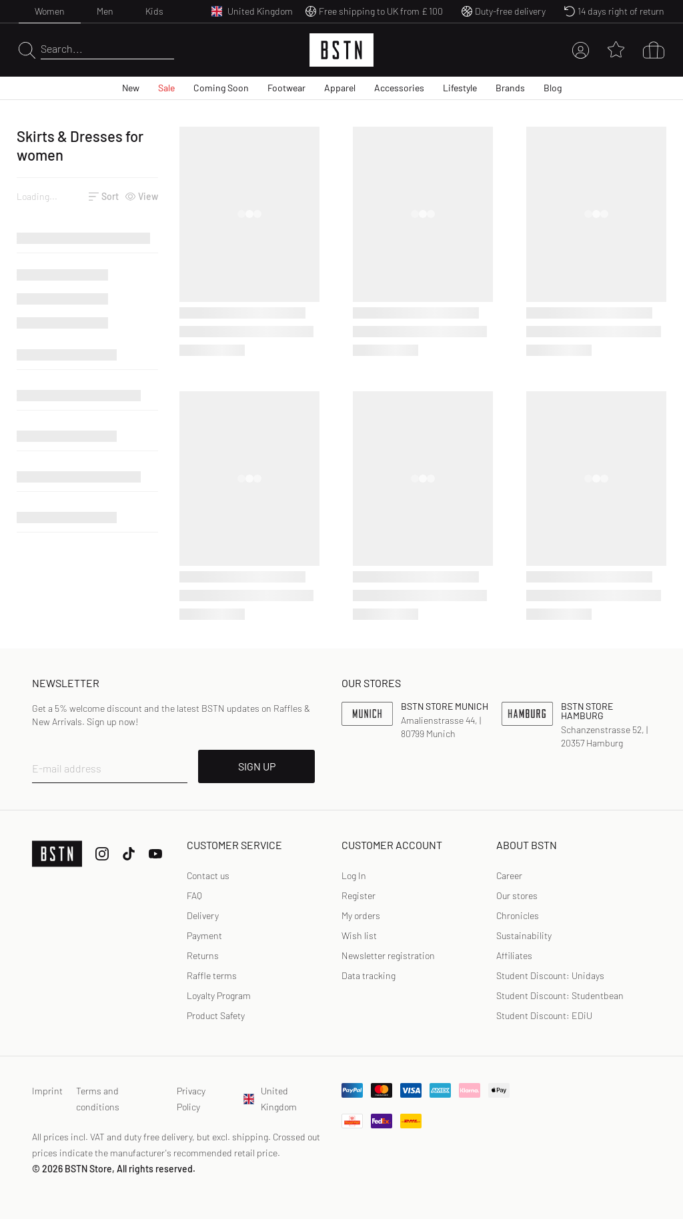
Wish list (359, 935)
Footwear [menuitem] (286, 87)
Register (359, 895)
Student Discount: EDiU (544, 1015)
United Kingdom (270, 1098)
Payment (204, 935)
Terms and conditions (97, 1098)
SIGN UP (256, 766)
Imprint (47, 1090)
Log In (354, 875)
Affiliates (514, 955)
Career (509, 875)
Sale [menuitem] (166, 87)
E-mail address (66, 768)
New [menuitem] (130, 87)
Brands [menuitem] (510, 87)
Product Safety (216, 1015)
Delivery (203, 915)
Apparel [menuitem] (340, 87)
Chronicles (517, 915)
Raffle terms (212, 975)
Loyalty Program (219, 995)
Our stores (517, 895)
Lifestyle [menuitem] (460, 87)
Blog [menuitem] (553, 87)
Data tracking (369, 975)
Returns (203, 955)
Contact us (208, 875)
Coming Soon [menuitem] (221, 87)
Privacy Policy (191, 1098)
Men (105, 11)
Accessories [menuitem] (399, 87)
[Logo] (341, 50)
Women (50, 11)
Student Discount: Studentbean (560, 995)
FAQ (194, 895)
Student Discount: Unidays (550, 975)
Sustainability (524, 935)
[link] (354, 875)
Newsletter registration (388, 955)
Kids (154, 11)
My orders (361, 915)
